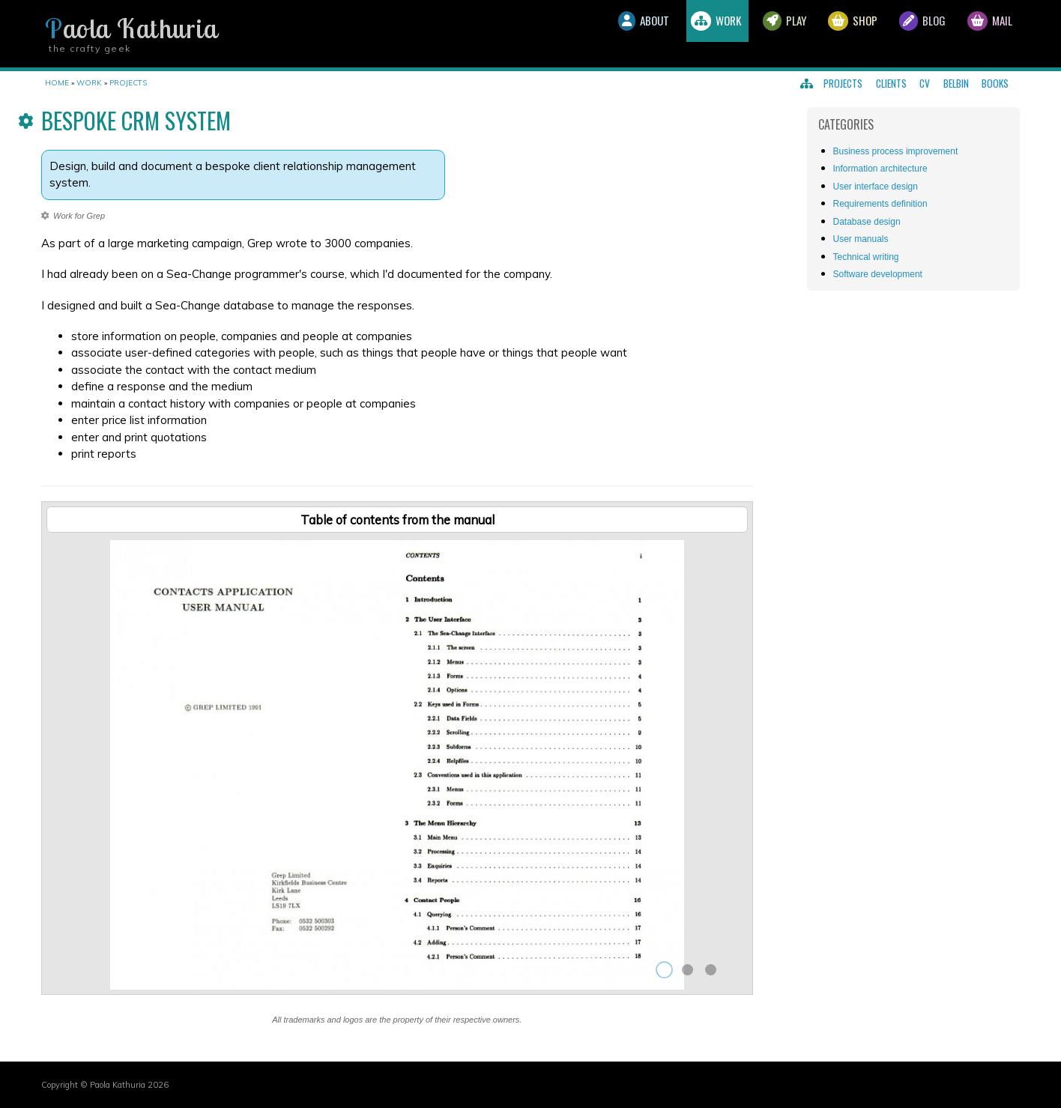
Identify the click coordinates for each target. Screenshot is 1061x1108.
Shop (826, 33)
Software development (877, 274)
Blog (906, 33)
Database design (867, 222)
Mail (985, 33)
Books (995, 83)
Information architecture (880, 168)
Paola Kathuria (131, 28)
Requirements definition (880, 204)
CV (924, 83)
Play (747, 33)
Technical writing (866, 257)
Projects (842, 83)
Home (57, 83)
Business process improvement (895, 151)
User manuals (861, 239)
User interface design (875, 186)
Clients (891, 83)
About (581, 33)
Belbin (956, 83)
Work (666, 33)
